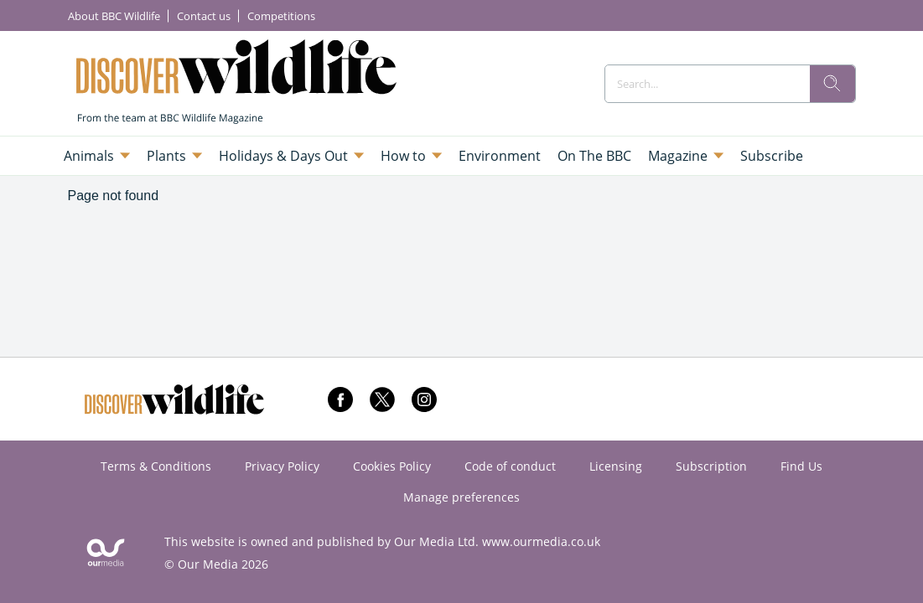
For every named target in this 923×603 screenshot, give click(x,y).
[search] (832, 83)
